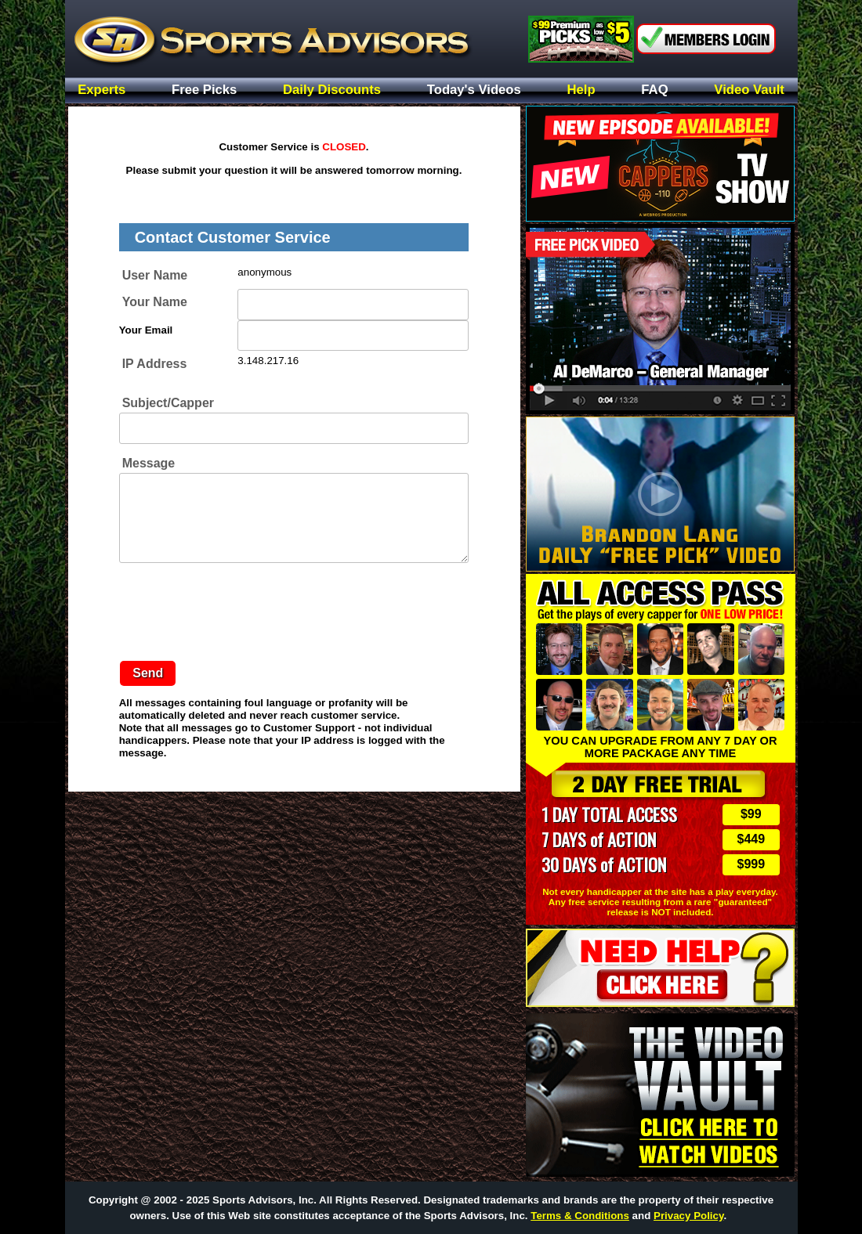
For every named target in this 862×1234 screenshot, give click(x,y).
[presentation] (238, 607)
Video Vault (749, 90)
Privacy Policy (688, 1215)
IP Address (154, 363)
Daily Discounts (332, 90)
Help (581, 90)
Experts (101, 90)
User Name (155, 275)
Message (149, 463)
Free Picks (204, 90)
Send (147, 673)
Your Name (154, 301)
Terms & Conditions (580, 1215)
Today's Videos (474, 90)
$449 (751, 839)
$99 (751, 814)
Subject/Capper (168, 403)
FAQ (654, 90)
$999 (751, 864)
